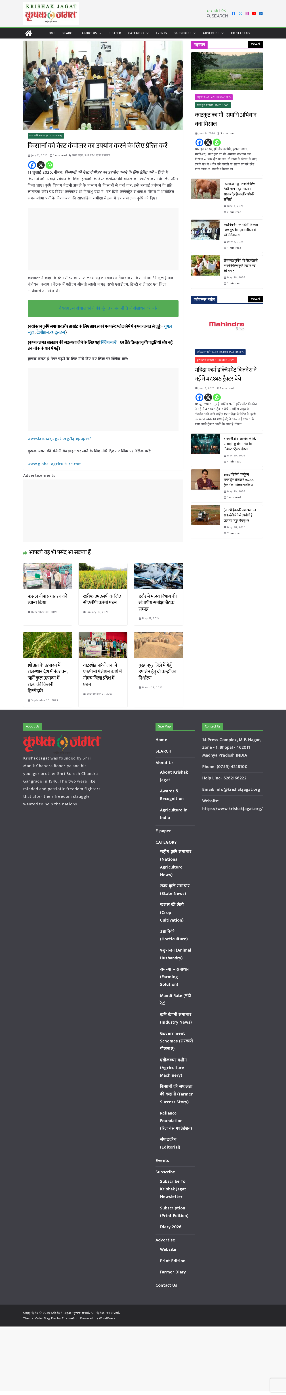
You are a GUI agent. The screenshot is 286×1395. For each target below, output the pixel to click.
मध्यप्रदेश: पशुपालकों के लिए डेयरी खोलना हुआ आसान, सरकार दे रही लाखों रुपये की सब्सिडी (239, 191)
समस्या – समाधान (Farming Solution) (174, 976)
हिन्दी (224, 10)
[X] (41, 165)
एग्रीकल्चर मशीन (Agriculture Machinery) (220, 352)
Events (161, 33)
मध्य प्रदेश (77, 155)
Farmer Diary (173, 1271)
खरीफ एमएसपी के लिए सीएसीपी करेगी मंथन (102, 599)
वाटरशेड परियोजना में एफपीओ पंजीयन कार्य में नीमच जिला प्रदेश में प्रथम (102, 674)
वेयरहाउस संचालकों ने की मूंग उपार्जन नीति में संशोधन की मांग (109, 308)
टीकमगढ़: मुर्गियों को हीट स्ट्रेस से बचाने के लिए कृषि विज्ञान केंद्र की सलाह (241, 266)
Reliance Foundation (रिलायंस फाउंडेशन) (176, 1120)
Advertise (211, 33)
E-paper (115, 33)
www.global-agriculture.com (55, 463)
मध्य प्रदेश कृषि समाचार (97, 155)
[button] (99, 33)
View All (255, 44)
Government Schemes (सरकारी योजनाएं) (176, 1041)
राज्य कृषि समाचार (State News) (45, 135)
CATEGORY (136, 33)
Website (168, 1249)
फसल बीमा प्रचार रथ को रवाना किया (47, 599)
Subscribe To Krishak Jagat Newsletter (173, 1189)
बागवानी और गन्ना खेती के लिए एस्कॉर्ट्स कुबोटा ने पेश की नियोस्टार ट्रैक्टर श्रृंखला (240, 444)
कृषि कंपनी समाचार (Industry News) (216, 360)
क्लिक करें (108, 343)
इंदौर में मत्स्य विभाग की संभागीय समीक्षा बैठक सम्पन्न (158, 602)
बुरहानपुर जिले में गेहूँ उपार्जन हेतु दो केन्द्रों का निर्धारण (157, 671)
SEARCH (69, 33)
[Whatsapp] (49, 165)
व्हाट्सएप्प (57, 332)
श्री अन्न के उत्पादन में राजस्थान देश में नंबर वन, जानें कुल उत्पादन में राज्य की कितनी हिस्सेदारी (47, 678)
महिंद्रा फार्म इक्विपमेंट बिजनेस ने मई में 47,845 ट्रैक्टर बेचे (226, 374)
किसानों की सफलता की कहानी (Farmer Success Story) (176, 1094)
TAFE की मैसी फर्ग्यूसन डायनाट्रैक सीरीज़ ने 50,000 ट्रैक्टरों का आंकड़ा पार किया (239, 480)
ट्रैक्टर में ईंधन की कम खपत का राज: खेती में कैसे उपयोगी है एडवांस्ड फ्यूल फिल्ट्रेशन (240, 515)
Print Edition (172, 1260)
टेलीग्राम (42, 332)
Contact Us (240, 33)
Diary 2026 (170, 1226)
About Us (89, 33)
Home (50, 33)
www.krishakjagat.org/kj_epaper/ (59, 438)
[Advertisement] (104, 239)
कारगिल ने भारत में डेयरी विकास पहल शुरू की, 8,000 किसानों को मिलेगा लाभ (241, 230)
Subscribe (183, 33)
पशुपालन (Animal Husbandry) (214, 97)
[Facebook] (32, 165)
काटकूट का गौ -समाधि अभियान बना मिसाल (226, 119)
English (212, 10)
